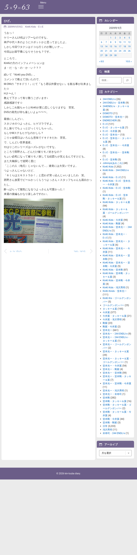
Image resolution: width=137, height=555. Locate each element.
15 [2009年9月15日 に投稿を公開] (111, 50)
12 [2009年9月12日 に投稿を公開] (129, 45)
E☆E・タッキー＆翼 (113, 151)
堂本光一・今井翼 (112, 389)
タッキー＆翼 (110, 332)
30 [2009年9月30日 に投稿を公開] (115, 59)
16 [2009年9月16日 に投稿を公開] (115, 50)
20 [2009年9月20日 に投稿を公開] (101, 54)
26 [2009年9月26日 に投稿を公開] (129, 54)
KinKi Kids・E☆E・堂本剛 (116, 211)
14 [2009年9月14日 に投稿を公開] (106, 50)
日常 (105, 450)
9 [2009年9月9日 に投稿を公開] (115, 45)
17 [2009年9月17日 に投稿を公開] (120, 50)
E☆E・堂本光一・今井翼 (116, 169)
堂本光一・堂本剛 (112, 396)
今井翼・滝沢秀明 (112, 343)
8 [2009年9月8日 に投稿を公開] (110, 45)
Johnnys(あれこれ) (113, 187)
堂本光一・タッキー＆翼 (116, 375)
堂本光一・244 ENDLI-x (115, 357)
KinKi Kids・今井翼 (113, 243)
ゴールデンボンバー (113, 329)
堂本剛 (106, 421)
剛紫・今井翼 (110, 350)
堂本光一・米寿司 (112, 418)
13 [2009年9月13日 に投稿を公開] (101, 50)
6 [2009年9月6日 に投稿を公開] (101, 45)
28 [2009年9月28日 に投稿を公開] (106, 59)
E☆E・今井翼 (110, 155)
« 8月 (101, 65)
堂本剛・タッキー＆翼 (114, 425)
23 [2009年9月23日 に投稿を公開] (115, 54)
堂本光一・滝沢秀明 (113, 414)
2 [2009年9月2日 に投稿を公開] (115, 41)
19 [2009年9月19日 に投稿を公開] (129, 50)
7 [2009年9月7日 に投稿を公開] (106, 45)
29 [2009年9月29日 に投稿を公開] (111, 59)
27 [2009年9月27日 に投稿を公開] (101, 59)
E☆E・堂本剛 (110, 183)
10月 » (129, 65)
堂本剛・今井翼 (111, 442)
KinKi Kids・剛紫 (112, 247)
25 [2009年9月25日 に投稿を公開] (124, 54)
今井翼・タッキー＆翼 (114, 339)
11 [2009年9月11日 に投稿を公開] (124, 45)
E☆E (105, 147)
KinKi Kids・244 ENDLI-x (116, 194)
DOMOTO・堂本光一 (114, 140)
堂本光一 (107, 354)
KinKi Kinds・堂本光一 (115, 314)
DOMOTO (108, 137)
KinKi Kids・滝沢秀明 (114, 311)
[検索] (127, 81)
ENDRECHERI (110, 144)
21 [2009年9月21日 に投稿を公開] (106, 54)
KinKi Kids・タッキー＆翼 (116, 226)
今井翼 (106, 336)
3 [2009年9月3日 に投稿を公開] (120, 41)
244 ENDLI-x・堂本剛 (114, 126)
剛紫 (105, 346)
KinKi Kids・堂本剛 (113, 293)
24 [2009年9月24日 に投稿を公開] (120, 54)
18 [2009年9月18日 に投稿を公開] (124, 50)
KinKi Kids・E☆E (34, 26)
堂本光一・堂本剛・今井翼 (117, 407)
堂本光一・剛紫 (111, 393)
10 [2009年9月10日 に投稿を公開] (120, 45)
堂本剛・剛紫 (110, 446)
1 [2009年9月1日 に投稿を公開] (110, 41)
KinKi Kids (108, 190)
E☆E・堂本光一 (111, 158)
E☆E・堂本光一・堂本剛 (116, 176)
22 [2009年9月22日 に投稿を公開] (111, 54)
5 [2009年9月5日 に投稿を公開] (129, 41)
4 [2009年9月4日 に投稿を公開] (124, 41)
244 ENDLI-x (109, 123)
